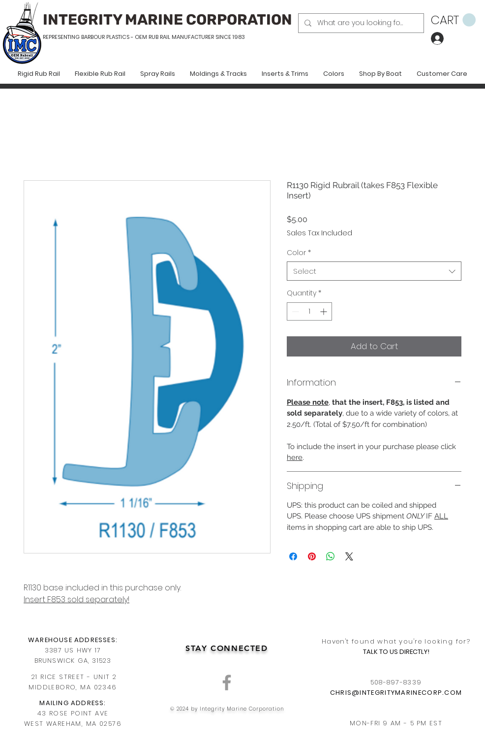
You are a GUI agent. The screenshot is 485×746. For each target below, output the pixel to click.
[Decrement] (294, 311)
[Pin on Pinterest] (312, 556)
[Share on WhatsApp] (330, 556)
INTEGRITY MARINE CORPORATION (167, 20)
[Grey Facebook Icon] (226, 682)
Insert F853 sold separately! (76, 599)
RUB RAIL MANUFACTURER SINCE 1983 (196, 37)
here (295, 457)
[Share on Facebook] (293, 556)
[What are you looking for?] (360, 23)
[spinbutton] (309, 311)
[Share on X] (349, 556)
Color (299, 253)
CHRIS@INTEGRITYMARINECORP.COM (396, 692)
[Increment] (324, 311)
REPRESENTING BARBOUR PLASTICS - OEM (95, 37)
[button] (453, 20)
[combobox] (374, 271)
